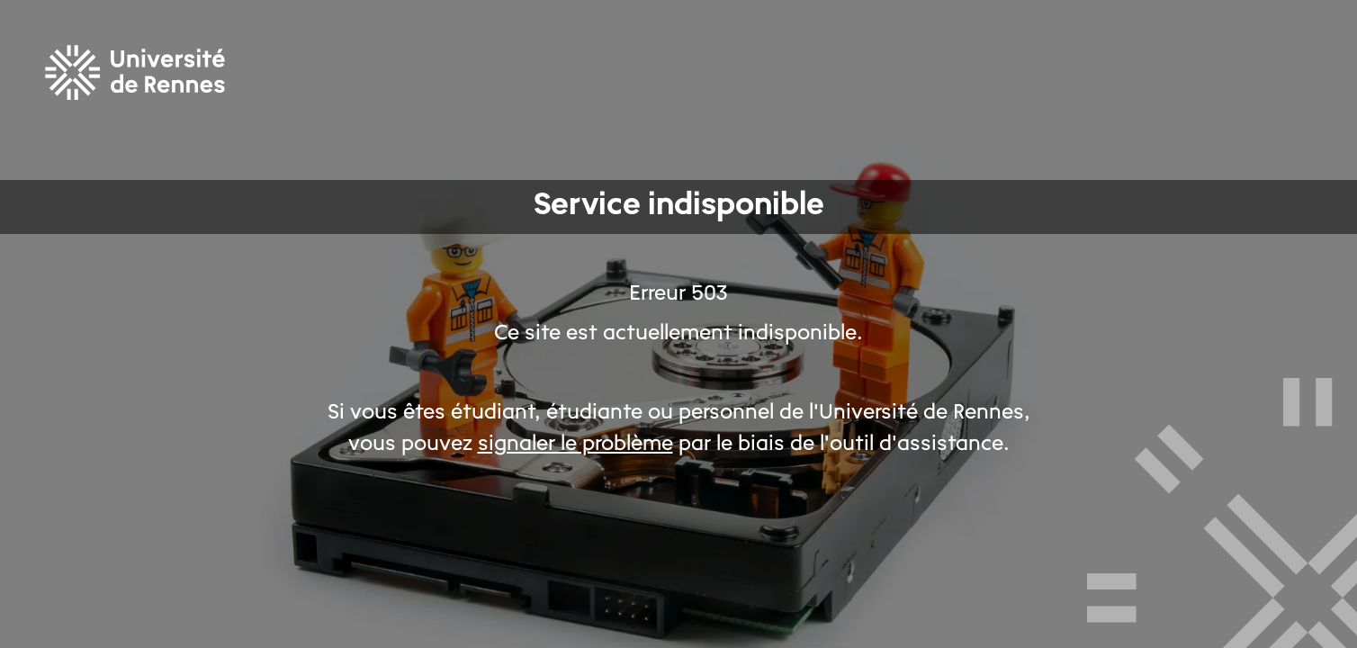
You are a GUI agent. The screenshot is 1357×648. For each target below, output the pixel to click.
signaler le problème (575, 444)
